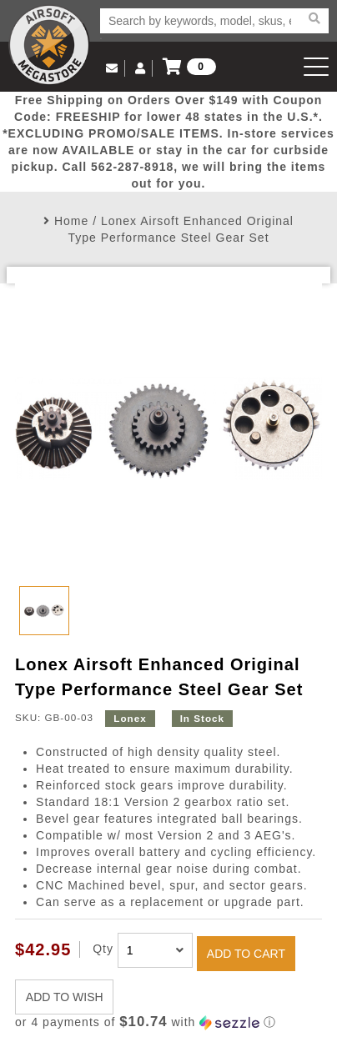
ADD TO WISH (64, 997)
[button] (168, 1022)
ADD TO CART (246, 953)
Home (71, 221)
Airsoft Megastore (49, 45)
